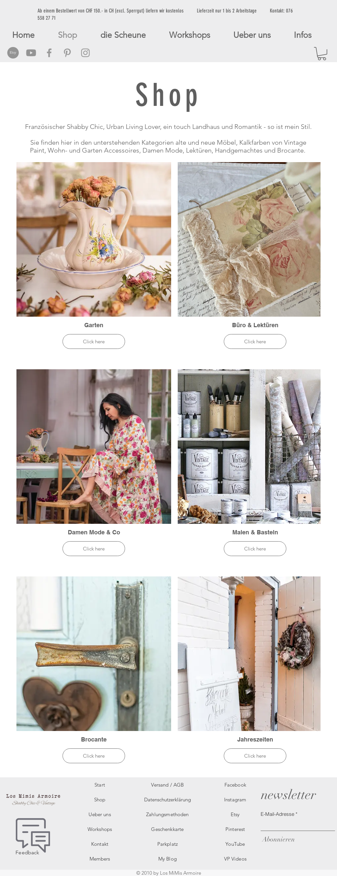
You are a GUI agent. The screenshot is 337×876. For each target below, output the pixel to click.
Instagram (235, 799)
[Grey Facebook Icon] (49, 53)
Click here (94, 341)
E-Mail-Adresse (277, 814)
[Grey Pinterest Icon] (67, 53)
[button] (322, 53)
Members (100, 859)
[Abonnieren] (278, 839)
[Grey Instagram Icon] (85, 53)
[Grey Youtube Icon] (31, 53)
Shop (100, 799)
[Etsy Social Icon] (13, 53)
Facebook (235, 785)
